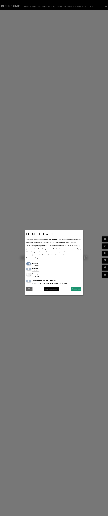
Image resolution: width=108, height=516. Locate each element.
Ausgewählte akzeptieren (52, 289)
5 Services (35, 271)
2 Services (35, 265)
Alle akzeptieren (76, 289)
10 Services (35, 276)
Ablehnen (29, 289)
